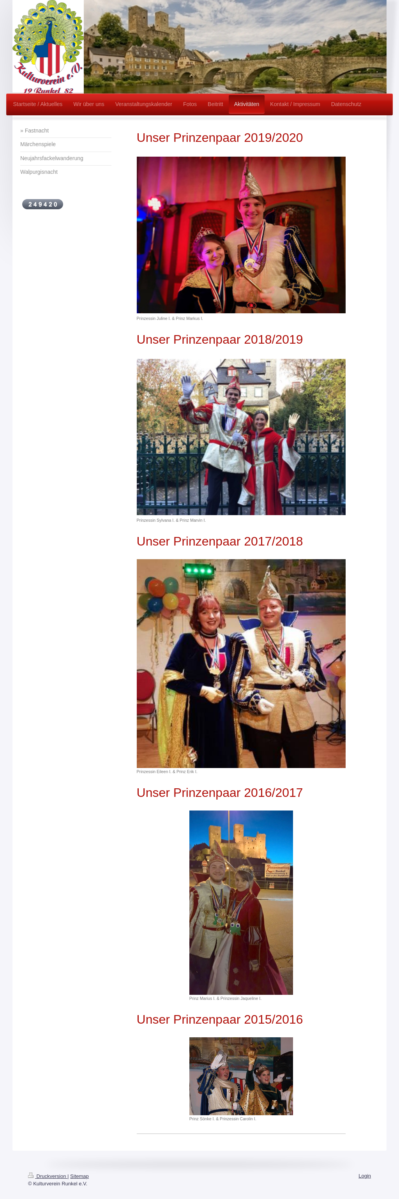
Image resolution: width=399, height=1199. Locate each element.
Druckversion (47, 1176)
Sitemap (79, 1176)
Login (364, 1176)
